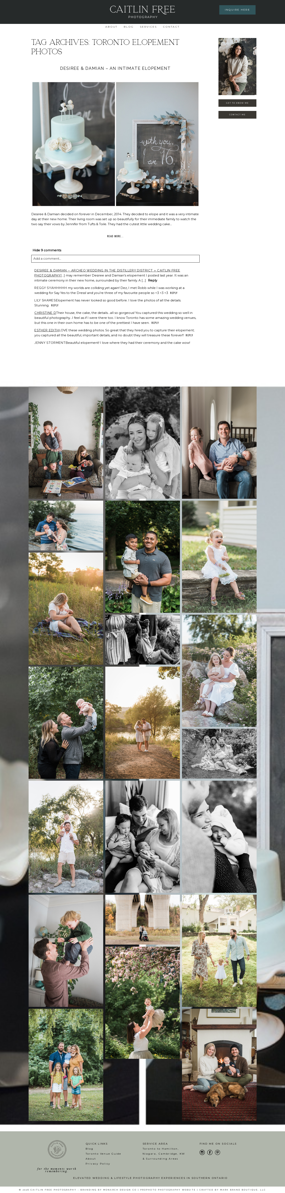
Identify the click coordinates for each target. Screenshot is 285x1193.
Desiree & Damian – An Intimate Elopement (115, 68)
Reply (152, 280)
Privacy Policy (98, 1163)
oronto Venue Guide (104, 1153)
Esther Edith (46, 330)
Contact (171, 26)
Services (148, 26)
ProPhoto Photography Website (168, 1190)
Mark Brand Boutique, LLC (243, 1190)
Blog (129, 26)
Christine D (45, 313)
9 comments (47, 250)
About (111, 26)
